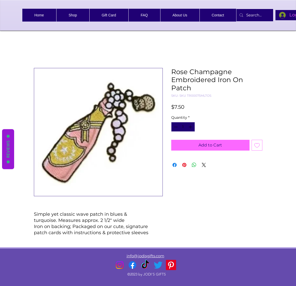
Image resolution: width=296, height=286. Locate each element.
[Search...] (254, 15)
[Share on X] (204, 165)
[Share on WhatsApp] (194, 165)
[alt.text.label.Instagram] (119, 265)
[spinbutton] (183, 126)
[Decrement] (175, 126)
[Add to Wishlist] (257, 145)
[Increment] (191, 126)
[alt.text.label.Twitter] (158, 265)
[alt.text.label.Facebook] (132, 265)
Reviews (8, 149)
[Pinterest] (171, 265)
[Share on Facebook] (174, 165)
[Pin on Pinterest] (184, 165)
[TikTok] (145, 265)
